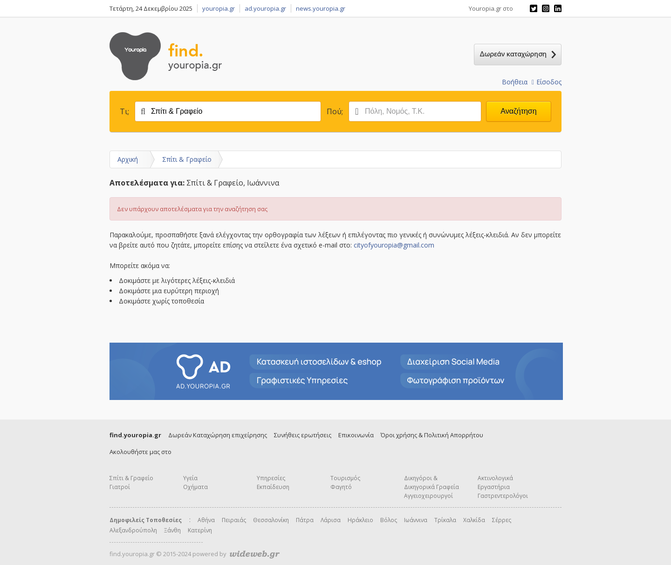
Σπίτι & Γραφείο (187, 159)
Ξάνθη (172, 530)
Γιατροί (120, 487)
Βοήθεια (514, 81)
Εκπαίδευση (273, 487)
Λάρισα (331, 520)
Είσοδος (546, 81)
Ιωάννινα (415, 520)
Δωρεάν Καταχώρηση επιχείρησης (217, 435)
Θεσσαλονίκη (271, 520)
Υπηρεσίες (271, 478)
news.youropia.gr (320, 8)
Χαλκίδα (474, 520)
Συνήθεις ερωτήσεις (302, 435)
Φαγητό (341, 487)
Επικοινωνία (356, 435)
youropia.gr (218, 8)
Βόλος (388, 520)
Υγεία (190, 478)
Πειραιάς (234, 520)
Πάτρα (305, 520)
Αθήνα (206, 520)
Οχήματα (195, 487)
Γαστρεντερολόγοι (503, 496)
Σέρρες (501, 520)
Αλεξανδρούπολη (133, 530)
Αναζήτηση (518, 111)
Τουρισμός (345, 478)
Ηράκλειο (360, 520)
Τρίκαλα (445, 520)
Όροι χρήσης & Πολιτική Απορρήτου (432, 435)
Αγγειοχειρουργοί (428, 496)
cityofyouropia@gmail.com (394, 245)
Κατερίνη (200, 530)
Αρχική (127, 159)
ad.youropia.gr (265, 8)
